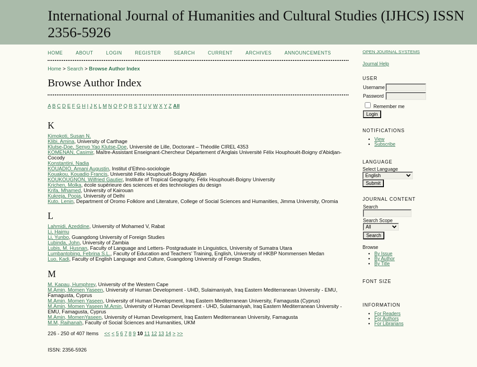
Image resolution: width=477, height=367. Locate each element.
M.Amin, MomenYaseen (75, 317)
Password (373, 96)
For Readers (387, 313)
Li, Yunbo (58, 237)
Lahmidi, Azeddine (68, 226)
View (379, 139)
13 (161, 333)
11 (147, 333)
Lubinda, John (64, 242)
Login (114, 52)
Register (148, 52)
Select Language (380, 169)
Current (220, 52)
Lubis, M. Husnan (67, 248)
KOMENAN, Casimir (70, 152)
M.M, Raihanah (65, 322)
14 (168, 333)
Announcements (307, 52)
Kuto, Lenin (61, 201)
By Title (382, 263)
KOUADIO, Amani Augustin (78, 168)
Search (184, 52)
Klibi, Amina (61, 141)
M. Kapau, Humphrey (71, 284)
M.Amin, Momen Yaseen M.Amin (84, 306)
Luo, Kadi (58, 259)
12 (154, 333)
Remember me (389, 106)
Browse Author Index (114, 68)
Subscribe (384, 144)
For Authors (386, 318)
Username (374, 87)
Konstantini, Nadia (68, 163)
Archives (258, 52)
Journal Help (376, 63)
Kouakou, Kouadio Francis (77, 174)
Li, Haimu (58, 231)
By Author (384, 258)
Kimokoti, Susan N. (69, 136)
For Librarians (388, 323)
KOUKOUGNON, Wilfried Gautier (85, 179)
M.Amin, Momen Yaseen (75, 290)
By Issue (383, 253)
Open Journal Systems (391, 51)
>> (180, 333)
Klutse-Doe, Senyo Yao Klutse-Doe (87, 146)
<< (107, 333)
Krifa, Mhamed (64, 190)
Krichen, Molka (64, 185)
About (84, 52)
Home (55, 52)
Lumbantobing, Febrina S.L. (79, 253)
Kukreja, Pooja (64, 195)
